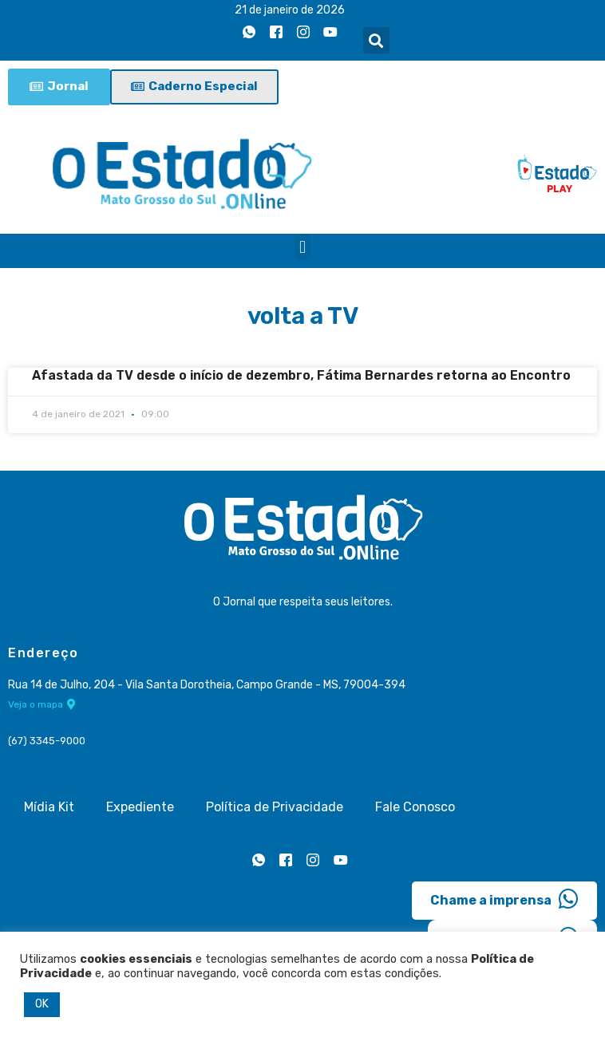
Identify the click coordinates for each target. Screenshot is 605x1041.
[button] (376, 40)
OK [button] (42, 1004)
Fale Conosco (415, 806)
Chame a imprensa (504, 899)
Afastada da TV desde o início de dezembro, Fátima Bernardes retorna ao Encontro (301, 375)
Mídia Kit (49, 806)
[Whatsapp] (249, 33)
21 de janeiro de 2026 (290, 10)
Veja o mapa (42, 703)
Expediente (140, 806)
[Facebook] (276, 33)
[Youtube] (330, 33)
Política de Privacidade (274, 806)
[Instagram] (303, 33)
